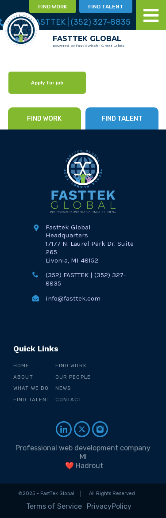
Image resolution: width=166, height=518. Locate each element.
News (63, 388)
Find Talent (31, 399)
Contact (68, 399)
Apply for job (47, 83)
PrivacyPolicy (109, 506)
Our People (73, 377)
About (23, 377)
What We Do (31, 388)
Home (21, 365)
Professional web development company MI (83, 452)
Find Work (71, 365)
